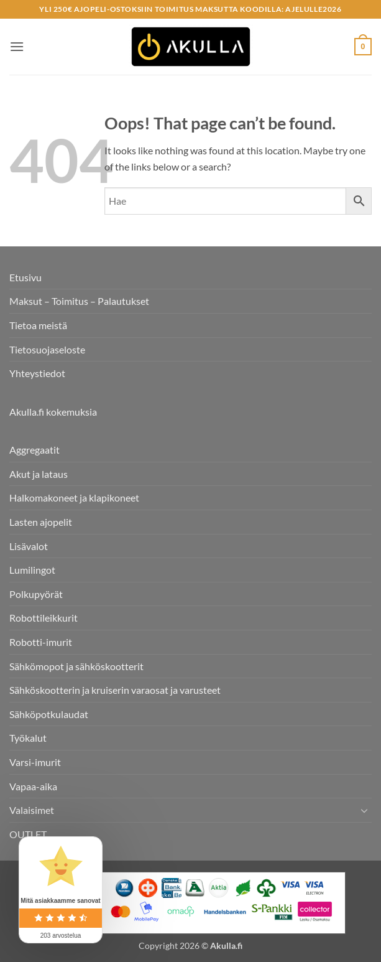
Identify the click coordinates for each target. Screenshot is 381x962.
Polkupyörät (36, 594)
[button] (16, 46)
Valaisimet (31, 810)
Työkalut (28, 738)
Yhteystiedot (37, 373)
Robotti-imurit (40, 642)
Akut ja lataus (38, 474)
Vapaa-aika (33, 786)
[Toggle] (364, 810)
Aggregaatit (34, 449)
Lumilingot (32, 570)
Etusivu (25, 277)
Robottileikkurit (43, 617)
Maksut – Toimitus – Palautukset (79, 301)
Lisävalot (28, 546)
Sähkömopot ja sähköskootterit (76, 666)
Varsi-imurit (35, 762)
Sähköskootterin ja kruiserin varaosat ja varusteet (115, 690)
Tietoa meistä (38, 325)
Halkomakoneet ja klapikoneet (74, 497)
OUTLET (28, 834)
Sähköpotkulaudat (48, 714)
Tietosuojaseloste (47, 349)
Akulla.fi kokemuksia (53, 412)
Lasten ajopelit (40, 522)
